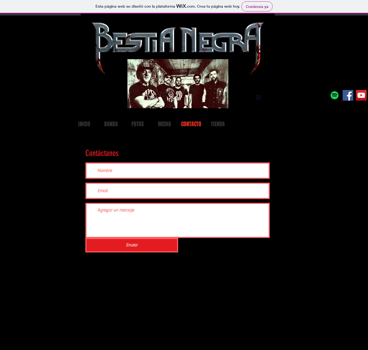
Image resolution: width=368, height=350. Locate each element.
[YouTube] (361, 95)
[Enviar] (131, 245)
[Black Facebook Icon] (286, 97)
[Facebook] (348, 95)
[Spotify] (334, 95)
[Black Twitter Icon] (295, 97)
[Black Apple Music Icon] (268, 97)
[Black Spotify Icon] (258, 97)
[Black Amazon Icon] (277, 97)
